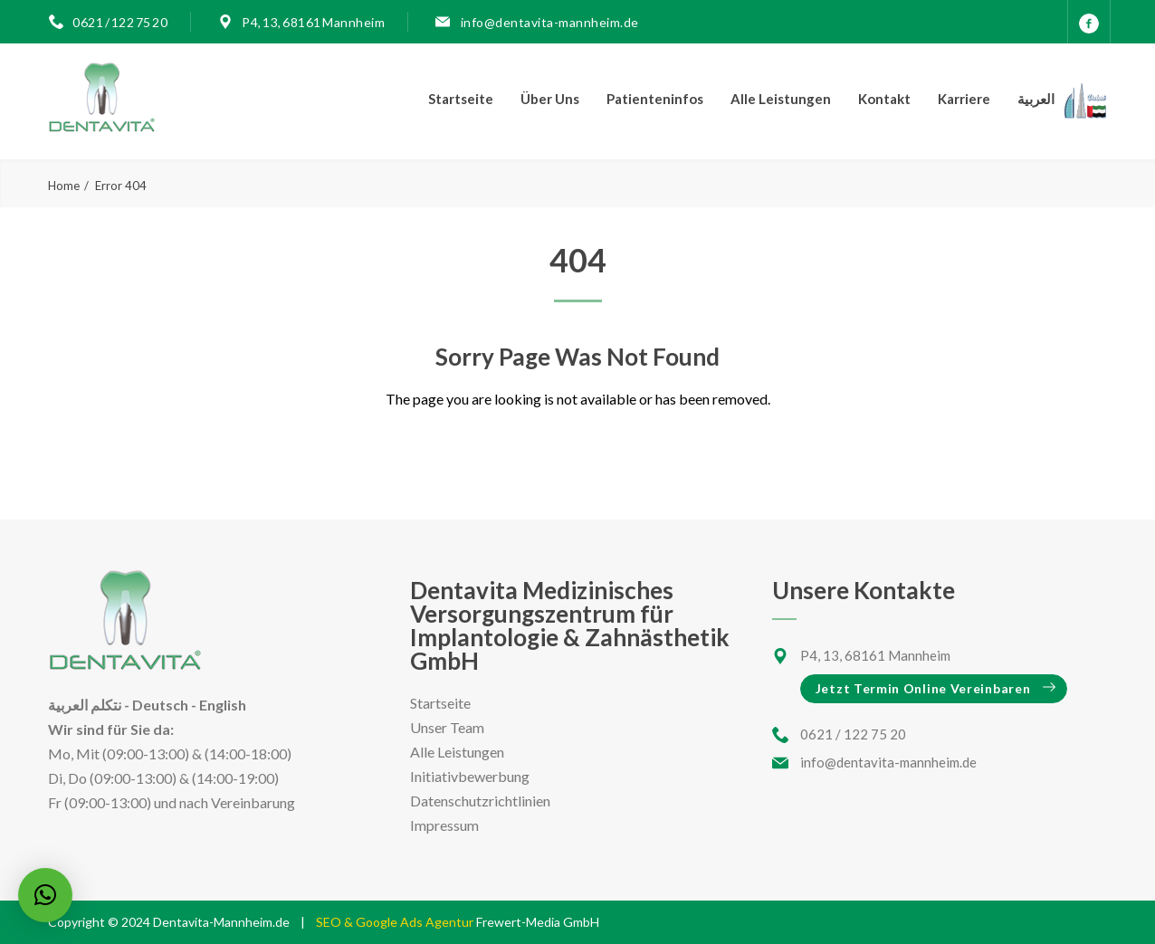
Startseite (460, 99)
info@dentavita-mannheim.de (549, 22)
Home (64, 185)
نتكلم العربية (84, 704)
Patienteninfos (654, 99)
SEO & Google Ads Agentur (396, 922)
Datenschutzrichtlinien (480, 800)
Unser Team (447, 727)
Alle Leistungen (780, 99)
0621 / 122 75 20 (119, 22)
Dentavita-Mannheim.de (221, 922)
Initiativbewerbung (470, 776)
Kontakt (884, 99)
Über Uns (549, 99)
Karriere (964, 99)
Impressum (444, 825)
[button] (45, 895)
